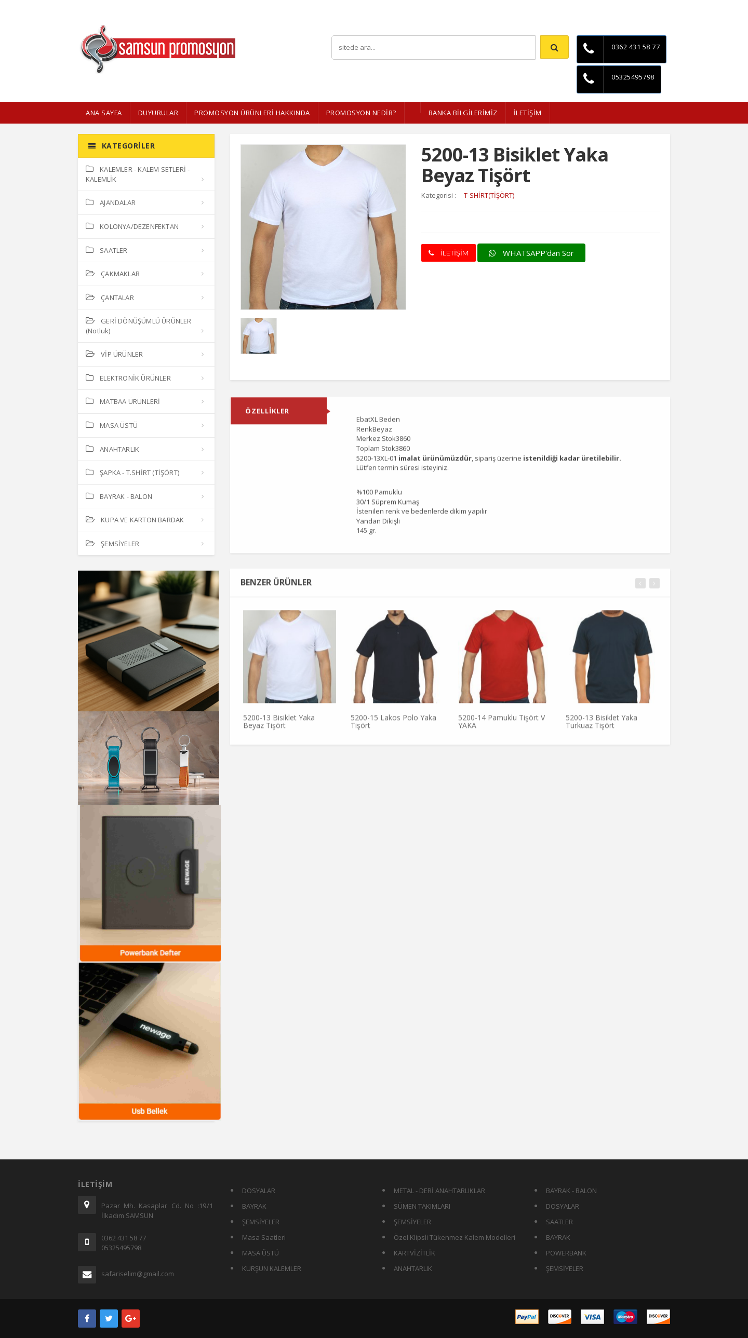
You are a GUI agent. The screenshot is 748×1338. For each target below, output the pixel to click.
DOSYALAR (258, 1190)
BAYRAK (254, 1206)
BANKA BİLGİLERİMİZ (463, 112)
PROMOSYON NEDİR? (361, 112)
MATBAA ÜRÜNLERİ (123, 401)
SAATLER (107, 250)
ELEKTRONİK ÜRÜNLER (128, 378)
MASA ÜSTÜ (112, 425)
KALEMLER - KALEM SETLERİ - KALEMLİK (138, 174)
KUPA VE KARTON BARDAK (135, 519)
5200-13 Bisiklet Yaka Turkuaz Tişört (601, 726)
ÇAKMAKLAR (113, 273)
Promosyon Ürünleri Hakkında (252, 112)
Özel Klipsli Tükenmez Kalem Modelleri (454, 1237)
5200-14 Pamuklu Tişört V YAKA (501, 726)
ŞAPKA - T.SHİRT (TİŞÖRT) (132, 472)
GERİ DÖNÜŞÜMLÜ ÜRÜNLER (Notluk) (139, 325)
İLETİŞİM (528, 112)
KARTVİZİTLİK (414, 1253)
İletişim (659, 7)
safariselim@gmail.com (137, 1273)
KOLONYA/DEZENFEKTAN (132, 226)
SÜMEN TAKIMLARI (422, 1206)
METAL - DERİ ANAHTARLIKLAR (439, 1190)
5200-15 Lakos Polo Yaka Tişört (393, 726)
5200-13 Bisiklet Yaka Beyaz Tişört (279, 726)
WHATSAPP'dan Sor (531, 253)
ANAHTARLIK (112, 449)
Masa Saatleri (264, 1237)
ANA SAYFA (104, 112)
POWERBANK (566, 1253)
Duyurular (158, 112)
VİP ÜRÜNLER (114, 354)
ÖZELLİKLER (267, 416)
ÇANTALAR (110, 297)
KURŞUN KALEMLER (271, 1268)
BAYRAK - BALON (119, 496)
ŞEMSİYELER (112, 543)
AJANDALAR (111, 202)
